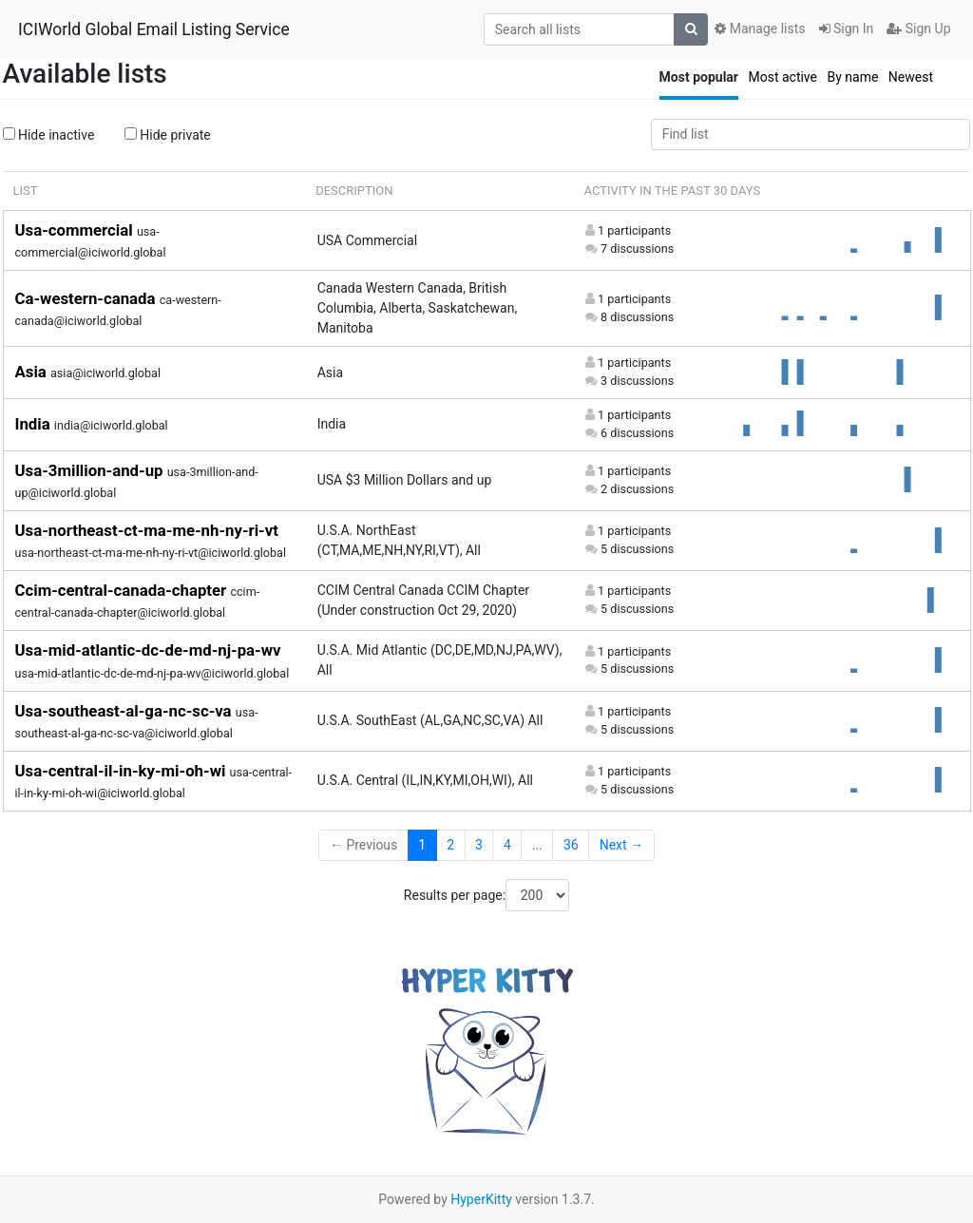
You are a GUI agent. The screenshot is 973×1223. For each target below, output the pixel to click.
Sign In (846, 28)
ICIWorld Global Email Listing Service (154, 29)
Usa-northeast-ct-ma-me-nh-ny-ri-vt (146, 530)
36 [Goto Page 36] (571, 844)
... (537, 844)
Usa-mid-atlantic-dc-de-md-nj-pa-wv (148, 649)
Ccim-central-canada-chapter (123, 590)
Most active (782, 77)
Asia (33, 371)
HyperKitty (481, 1199)
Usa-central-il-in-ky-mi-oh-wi (122, 770)
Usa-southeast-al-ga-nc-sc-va (125, 710)
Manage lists (760, 28)
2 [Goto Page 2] (450, 844)
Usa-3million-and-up (91, 470)
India (34, 423)
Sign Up (918, 28)
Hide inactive (49, 135)
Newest (910, 77)
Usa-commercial (76, 229)
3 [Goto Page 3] (479, 844)
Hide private (167, 135)
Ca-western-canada (87, 298)
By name (852, 77)
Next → (621, 844)
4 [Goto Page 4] (507, 844)
